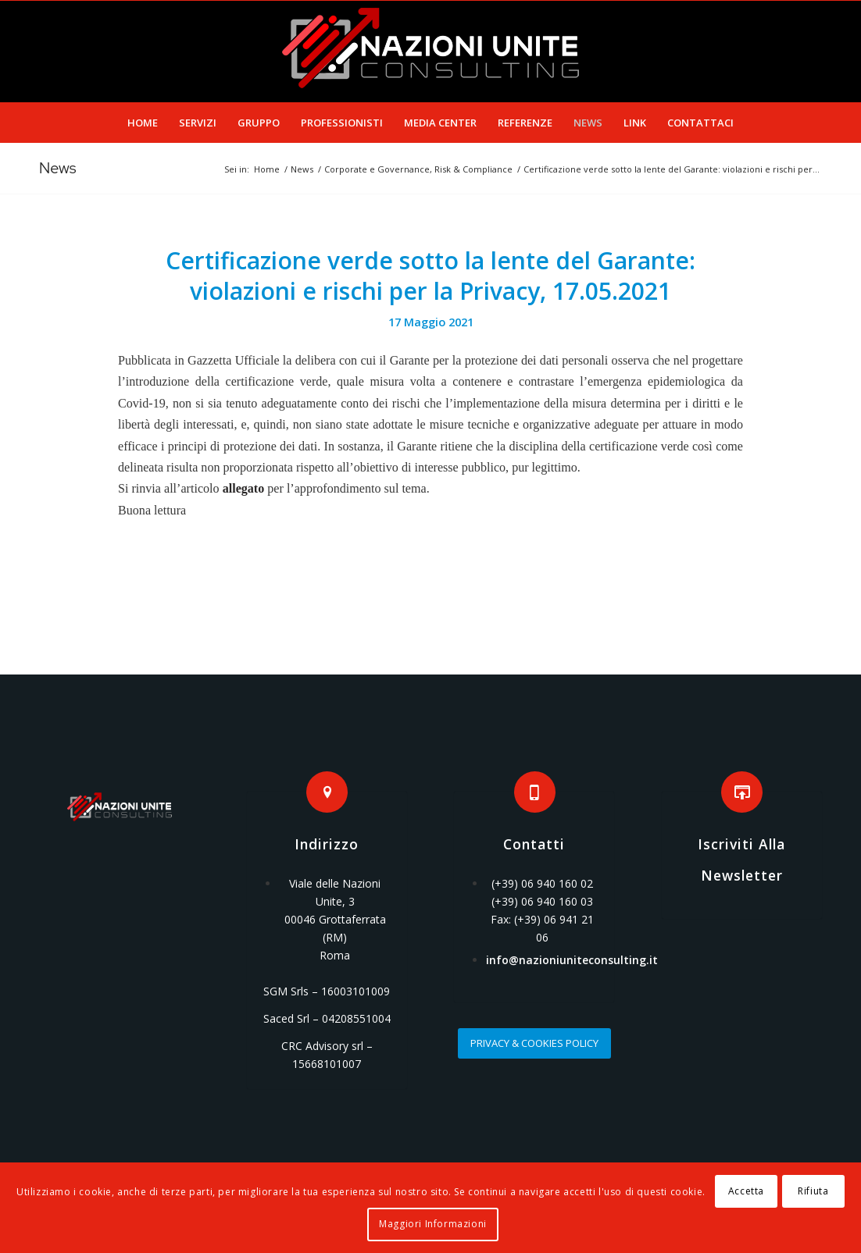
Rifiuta (813, 1191)
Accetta (746, 1191)
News (58, 168)
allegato (244, 488)
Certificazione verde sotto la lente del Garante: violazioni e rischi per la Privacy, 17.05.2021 (430, 275)
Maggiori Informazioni (433, 1223)
